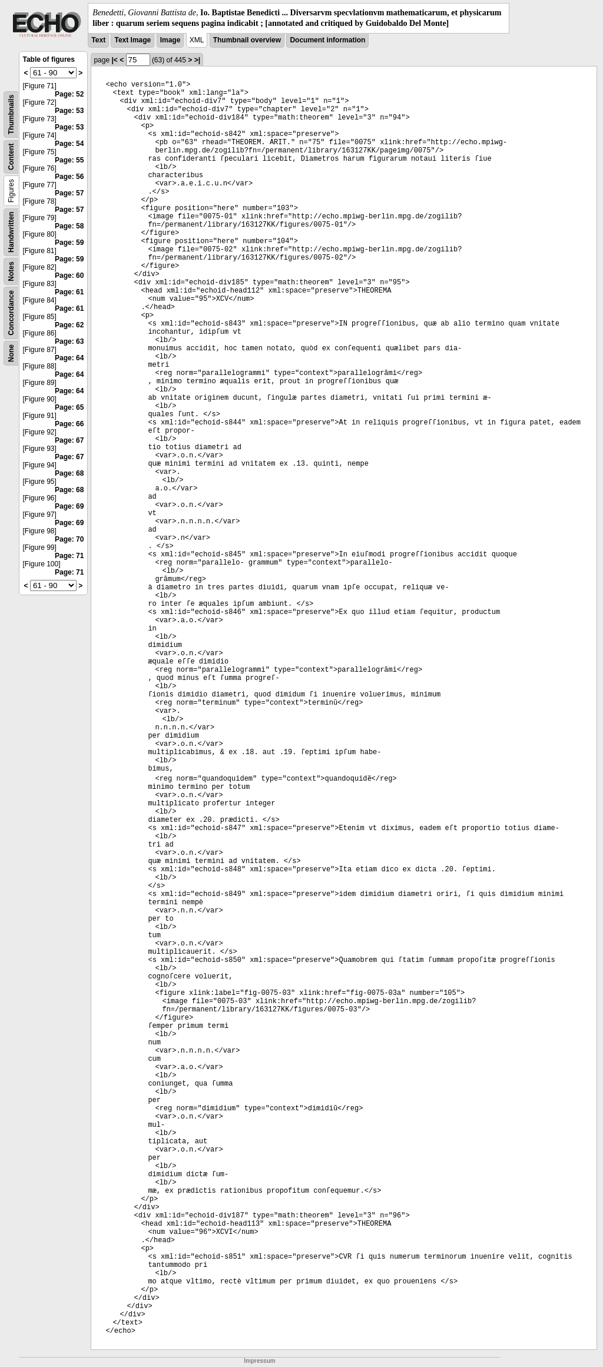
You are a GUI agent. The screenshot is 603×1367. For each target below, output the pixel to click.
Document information (327, 40)
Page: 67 (69, 440)
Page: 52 (69, 94)
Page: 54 (69, 144)
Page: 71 (69, 556)
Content (11, 157)
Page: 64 (69, 358)
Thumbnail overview (247, 40)
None (11, 353)
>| (197, 60)
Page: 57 (69, 193)
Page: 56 (69, 176)
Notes (11, 271)
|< (114, 60)
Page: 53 (69, 111)
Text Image (132, 40)
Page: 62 (69, 325)
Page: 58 (69, 226)
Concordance (11, 313)
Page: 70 (69, 539)
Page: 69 (69, 506)
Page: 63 (69, 341)
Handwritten (11, 232)
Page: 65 (69, 407)
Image (170, 40)
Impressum (259, 1361)
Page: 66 (69, 424)
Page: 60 (69, 275)
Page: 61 (69, 292)
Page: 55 (69, 160)
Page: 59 (69, 242)
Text (98, 40)
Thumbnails (11, 114)
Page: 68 (69, 473)
